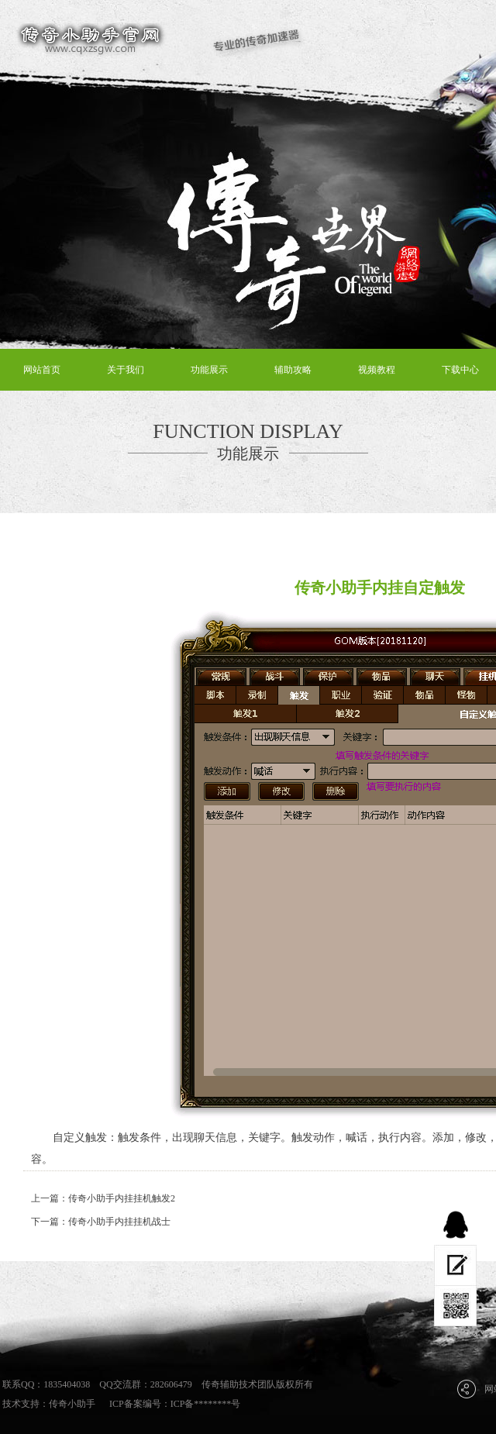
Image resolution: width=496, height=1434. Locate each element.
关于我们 (125, 369)
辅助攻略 (293, 369)
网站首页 (41, 369)
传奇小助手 (72, 1403)
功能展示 (209, 369)
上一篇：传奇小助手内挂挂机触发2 (103, 1198)
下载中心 (460, 369)
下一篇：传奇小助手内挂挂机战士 (100, 1221)
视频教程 (376, 369)
